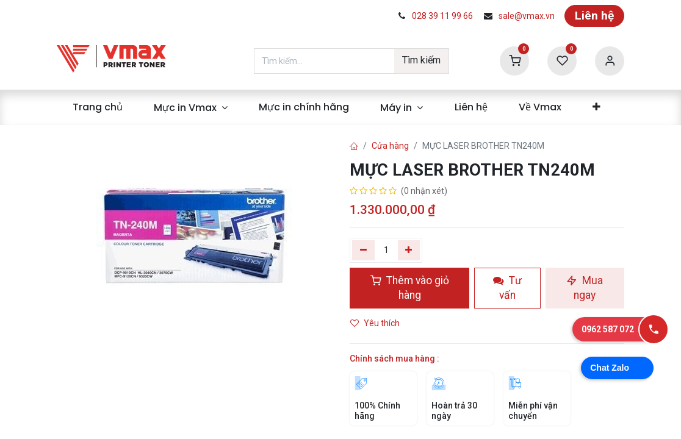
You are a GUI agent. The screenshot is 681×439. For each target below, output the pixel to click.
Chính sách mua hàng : (394, 358)
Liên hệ (594, 16)
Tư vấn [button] (507, 288)
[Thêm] (409, 250)
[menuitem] (97, 107)
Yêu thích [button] (376, 323)
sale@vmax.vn (527, 16)
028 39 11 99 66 (442, 16)
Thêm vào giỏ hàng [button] (409, 288)
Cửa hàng (390, 146)
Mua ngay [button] (584, 288)
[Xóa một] (363, 250)
